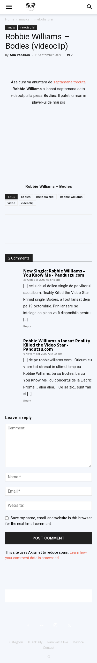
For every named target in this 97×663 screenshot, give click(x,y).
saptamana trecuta (69, 82)
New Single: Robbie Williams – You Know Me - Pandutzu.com (54, 273)
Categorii (16, 642)
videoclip (27, 203)
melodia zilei (43, 19)
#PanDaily (35, 642)
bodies (26, 197)
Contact (48, 647)
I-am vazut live (57, 642)
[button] (9, 7)
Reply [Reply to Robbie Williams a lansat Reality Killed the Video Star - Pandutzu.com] (27, 400)
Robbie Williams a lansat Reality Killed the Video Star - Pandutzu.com (56, 345)
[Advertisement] (51, 595)
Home (9, 19)
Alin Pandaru (20, 55)
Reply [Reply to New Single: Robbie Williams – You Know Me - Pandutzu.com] (27, 326)
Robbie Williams (71, 197)
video (11, 203)
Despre (78, 642)
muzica (24, 19)
